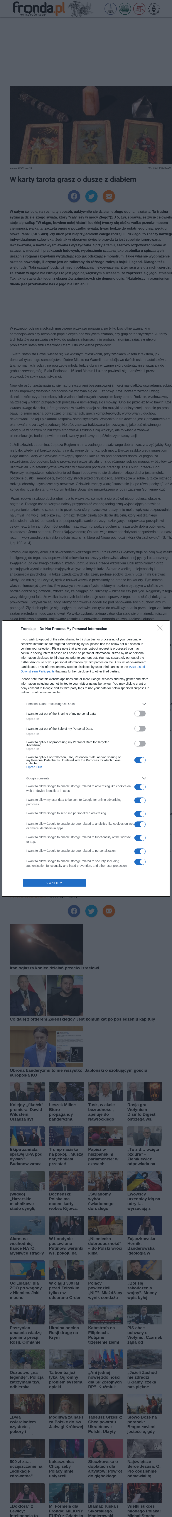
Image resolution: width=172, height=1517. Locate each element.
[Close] (161, 629)
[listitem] (86, 704)
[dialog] (86, 759)
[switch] (140, 713)
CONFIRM (54, 882)
